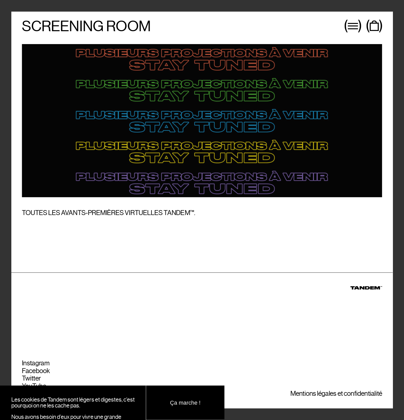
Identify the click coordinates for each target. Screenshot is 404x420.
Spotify (31, 394)
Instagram (35, 364)
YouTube (34, 387)
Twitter (31, 379)
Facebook (36, 371)
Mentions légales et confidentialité (336, 394)
